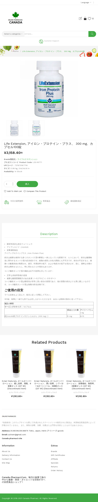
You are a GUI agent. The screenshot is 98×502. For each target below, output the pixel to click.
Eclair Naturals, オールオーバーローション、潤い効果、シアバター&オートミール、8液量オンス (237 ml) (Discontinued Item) (49, 384)
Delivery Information (11, 454)
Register (78, 18)
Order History (57, 470)
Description (49, 232)
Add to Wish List (14, 191)
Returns (54, 466)
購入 (27, 184)
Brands (54, 450)
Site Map (6, 462)
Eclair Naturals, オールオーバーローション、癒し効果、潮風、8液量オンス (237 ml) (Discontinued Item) (17, 384)
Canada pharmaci (30, 497)
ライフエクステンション (27, 159)
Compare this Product (38, 191)
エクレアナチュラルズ (17, 391)
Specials (54, 462)
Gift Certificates (58, 454)
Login (83, 18)
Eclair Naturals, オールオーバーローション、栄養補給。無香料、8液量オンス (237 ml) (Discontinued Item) (81, 384)
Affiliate (54, 458)
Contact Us (7, 458)
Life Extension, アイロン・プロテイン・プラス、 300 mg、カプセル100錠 (53, 51)
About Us (6, 450)
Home (16, 51)
